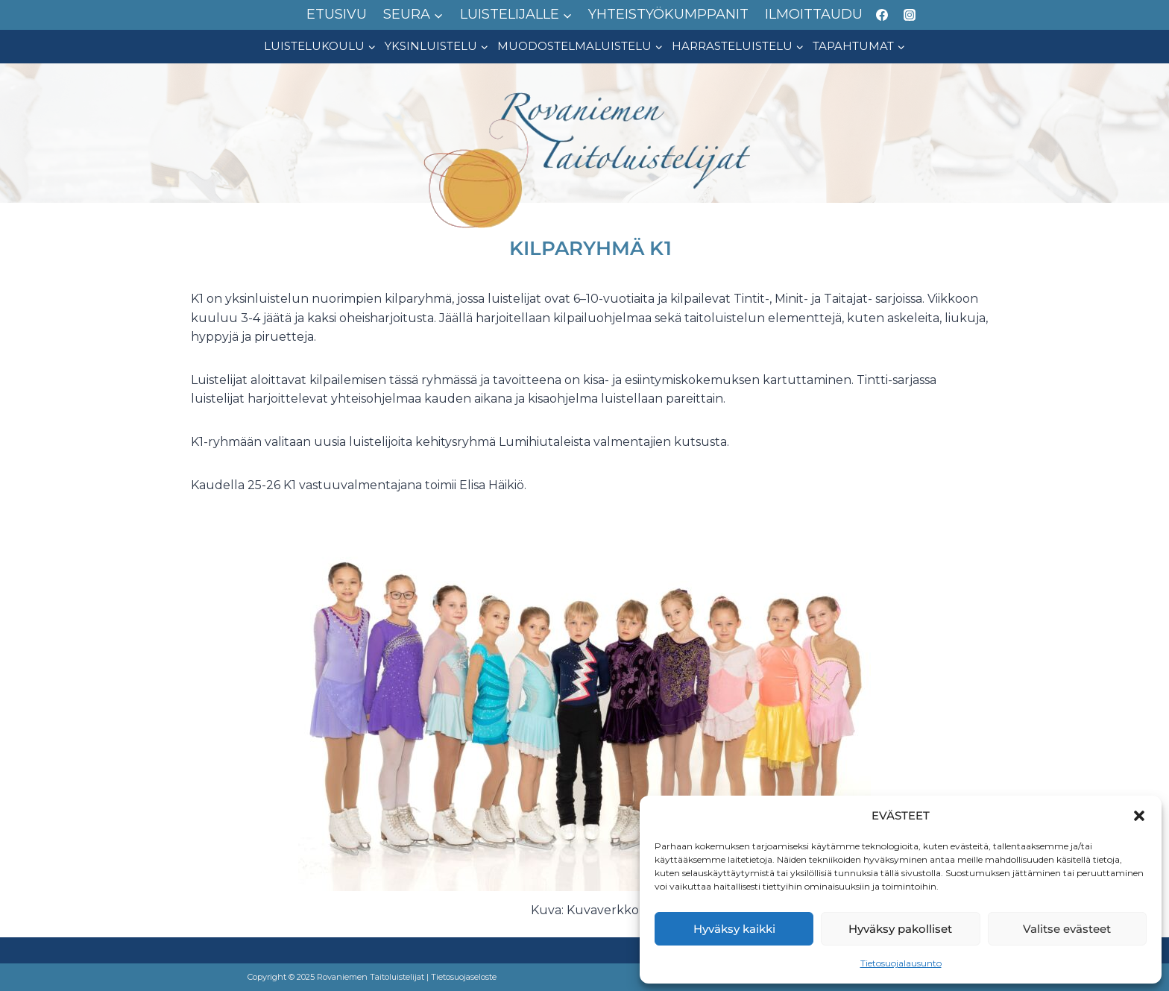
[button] (1139, 815)
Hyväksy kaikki (734, 929)
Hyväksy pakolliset (900, 929)
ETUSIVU (336, 14)
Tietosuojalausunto (901, 963)
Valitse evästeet (1067, 929)
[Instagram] (909, 15)
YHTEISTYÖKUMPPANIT (668, 14)
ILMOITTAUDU (814, 14)
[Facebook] (882, 15)
